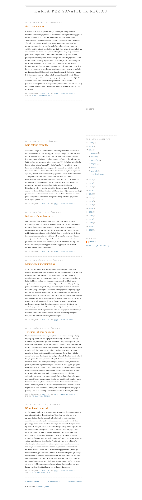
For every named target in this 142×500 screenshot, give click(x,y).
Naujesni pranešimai (32, 481)
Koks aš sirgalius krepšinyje (39, 216)
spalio (93, 167)
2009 (91, 143)
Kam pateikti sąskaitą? (36, 145)
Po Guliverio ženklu (41, 396)
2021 (91, 212)
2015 (91, 190)
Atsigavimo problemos (42, 95)
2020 (91, 208)
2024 (91, 223)
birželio (94, 156)
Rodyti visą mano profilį (97, 246)
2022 (91, 215)
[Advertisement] (46, 120)
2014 (91, 187)
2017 (91, 197)
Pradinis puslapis (54, 481)
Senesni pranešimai (75, 481)
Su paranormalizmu (41, 472)
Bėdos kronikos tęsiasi (36, 408)
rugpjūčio (95, 160)
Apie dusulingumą (34, 26)
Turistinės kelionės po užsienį (40, 332)
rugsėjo (94, 164)
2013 (91, 183)
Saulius (92, 242)
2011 (91, 150)
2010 (91, 146)
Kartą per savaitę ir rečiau (71, 11)
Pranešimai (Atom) (42, 486)
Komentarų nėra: (68, 93)
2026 (91, 230)
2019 (91, 205)
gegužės (94, 153)
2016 (91, 194)
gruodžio (94, 171)
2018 (91, 201)
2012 (91, 179)
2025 (91, 226)
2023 (91, 219)
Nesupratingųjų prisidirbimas (40, 264)
